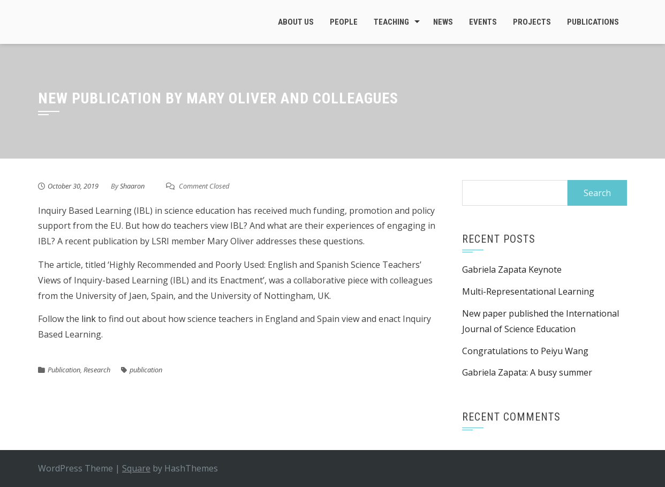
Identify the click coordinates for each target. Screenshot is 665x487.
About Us (296, 22)
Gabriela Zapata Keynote (512, 269)
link (87, 319)
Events (483, 22)
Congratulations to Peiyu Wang (525, 351)
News (443, 22)
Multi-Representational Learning (528, 291)
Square (136, 468)
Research (97, 369)
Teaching (391, 22)
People (344, 22)
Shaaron (132, 186)
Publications (593, 22)
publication (146, 369)
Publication (64, 369)
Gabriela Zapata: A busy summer (527, 372)
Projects (532, 22)
